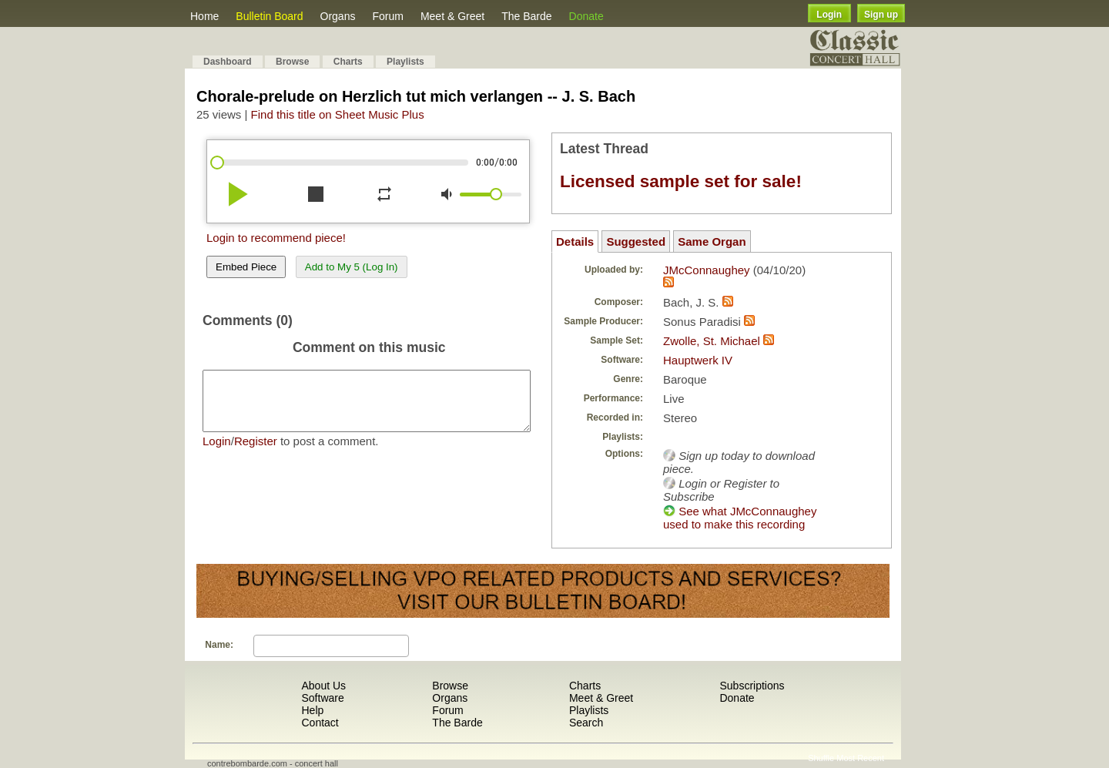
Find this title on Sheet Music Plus (337, 114)
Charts (348, 61)
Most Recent (860, 758)
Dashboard (227, 61)
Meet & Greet (452, 16)
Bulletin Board (269, 16)
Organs (338, 16)
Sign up (881, 14)
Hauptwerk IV (697, 360)
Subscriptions (751, 685)
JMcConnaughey (706, 270)
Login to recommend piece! (276, 237)
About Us (323, 685)
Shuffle (821, 758)
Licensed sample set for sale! (681, 181)
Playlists (405, 61)
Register (255, 452)
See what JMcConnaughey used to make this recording (739, 518)
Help (312, 710)
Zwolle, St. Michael (711, 340)
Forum (387, 16)
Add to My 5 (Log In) (351, 267)
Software (322, 698)
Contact (319, 722)
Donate (586, 16)
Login (829, 14)
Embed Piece (246, 267)
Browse (292, 61)
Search (586, 722)
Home (204, 16)
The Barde (526, 16)
